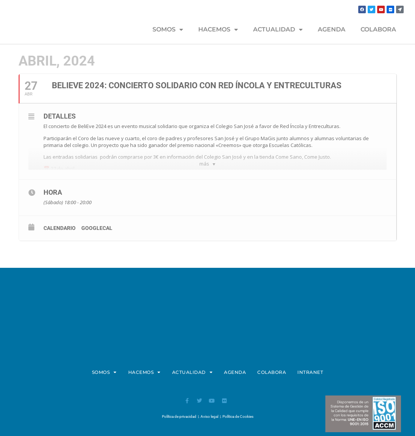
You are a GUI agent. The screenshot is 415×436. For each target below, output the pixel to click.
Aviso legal (209, 416)
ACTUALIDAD (278, 29)
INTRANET (310, 372)
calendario (60, 228)
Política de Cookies (237, 416)
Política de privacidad (179, 416)
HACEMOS (218, 29)
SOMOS (167, 29)
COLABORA (378, 29)
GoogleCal (96, 228)
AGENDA (331, 29)
